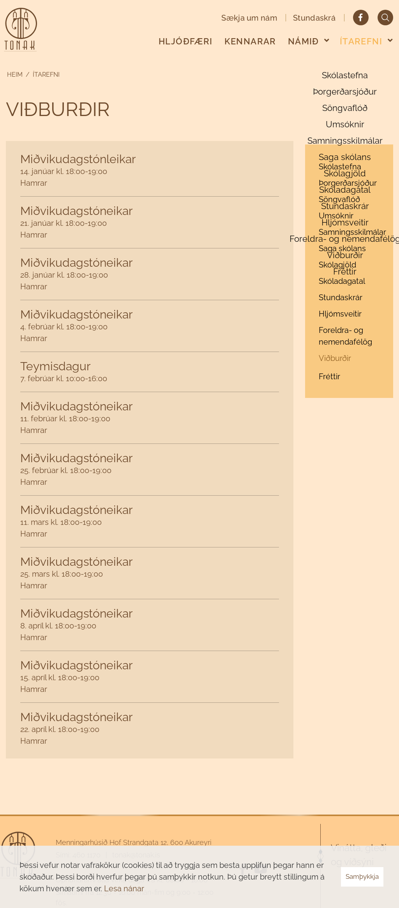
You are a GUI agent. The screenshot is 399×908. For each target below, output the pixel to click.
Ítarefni (46, 74)
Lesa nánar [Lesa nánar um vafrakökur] (124, 888)
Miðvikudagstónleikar (78, 159)
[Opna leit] (385, 17)
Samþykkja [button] (362, 876)
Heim (15, 74)
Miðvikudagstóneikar (76, 211)
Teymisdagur (55, 366)
